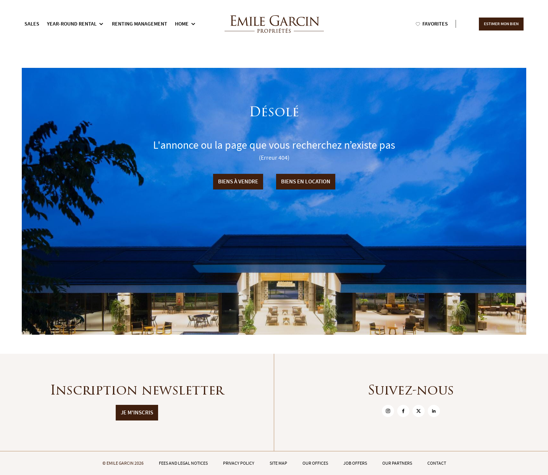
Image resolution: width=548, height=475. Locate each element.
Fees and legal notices (183, 463)
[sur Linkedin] (434, 411)
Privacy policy (238, 463)
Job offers (355, 463)
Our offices (315, 463)
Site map (278, 463)
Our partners (397, 463)
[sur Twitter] (418, 411)
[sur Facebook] (403, 411)
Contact (436, 463)
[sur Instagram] (388, 411)
